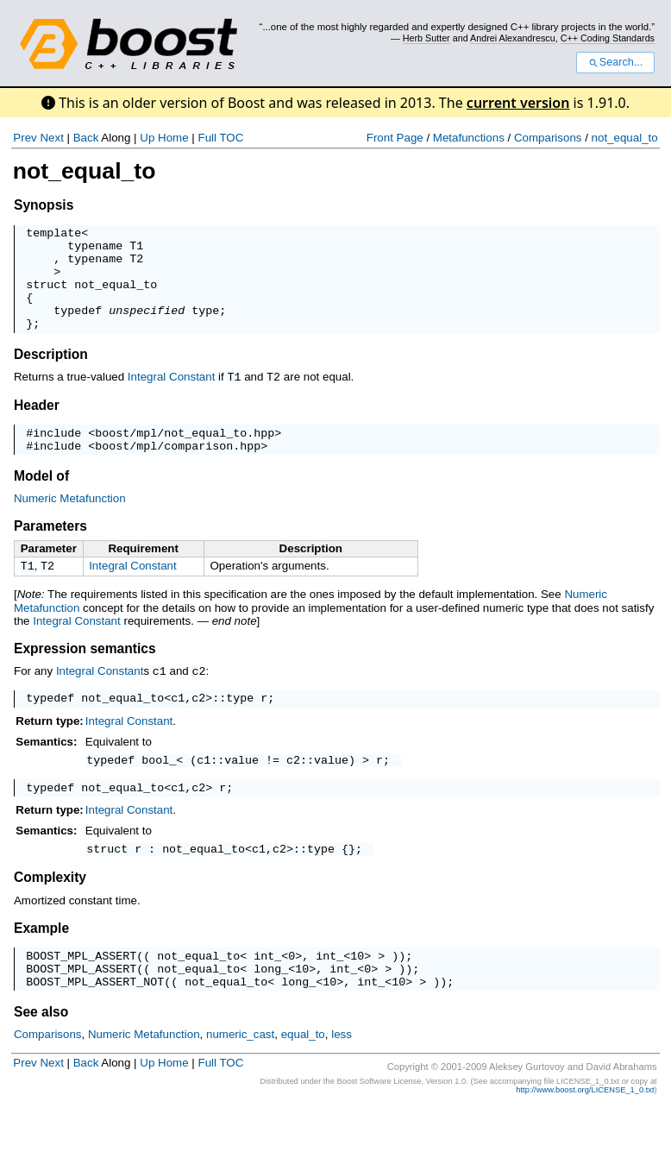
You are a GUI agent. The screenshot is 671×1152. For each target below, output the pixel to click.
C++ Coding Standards (608, 38)
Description (51, 375)
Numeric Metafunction (70, 523)
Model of (41, 501)
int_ (267, 994)
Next (51, 137)
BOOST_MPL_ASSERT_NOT (95, 1025)
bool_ (158, 790)
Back (86, 137)
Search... (615, 62)
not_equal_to (625, 137)
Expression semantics (85, 675)
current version (518, 102)
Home (173, 137)
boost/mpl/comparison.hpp (177, 470)
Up (147, 137)
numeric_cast (240, 1078)
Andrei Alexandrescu (512, 38)
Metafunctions (469, 137)
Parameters (50, 551)
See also (41, 1055)
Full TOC (220, 137)
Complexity (50, 913)
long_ (271, 1009)
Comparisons (548, 137)
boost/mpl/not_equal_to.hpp (184, 455)
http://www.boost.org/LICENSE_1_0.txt (585, 1134)
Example (41, 964)
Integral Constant (172, 397)
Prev (24, 137)
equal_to (303, 1078)
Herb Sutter (426, 38)
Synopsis (43, 205)
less (341, 1078)
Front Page (395, 137)
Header (37, 425)
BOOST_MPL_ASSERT (81, 994)
